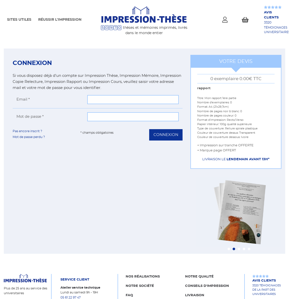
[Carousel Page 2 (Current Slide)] (234, 249)
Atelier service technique (80, 287)
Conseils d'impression (207, 286)
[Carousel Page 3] (239, 249)
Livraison (194, 295)
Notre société (140, 286)
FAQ (129, 295)
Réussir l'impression (59, 19)
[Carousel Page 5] (249, 249)
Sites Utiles (19, 19)
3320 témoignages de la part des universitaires (266, 286)
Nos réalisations (143, 276)
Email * (23, 99)
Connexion (165, 135)
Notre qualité (199, 276)
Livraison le (236, 159)
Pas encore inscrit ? (27, 131)
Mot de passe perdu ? (29, 137)
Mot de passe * (30, 117)
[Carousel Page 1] (229, 249)
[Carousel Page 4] (244, 249)
